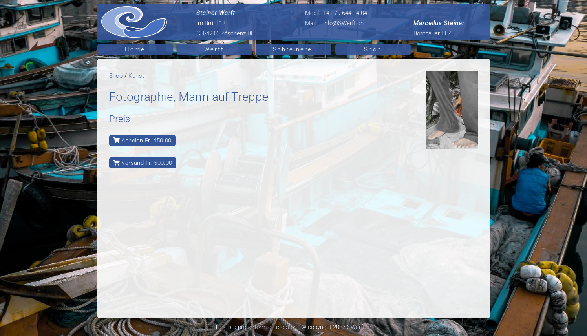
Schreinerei (294, 49)
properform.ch (256, 327)
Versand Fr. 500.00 (142, 162)
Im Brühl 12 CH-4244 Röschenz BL (225, 23)
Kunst (136, 75)
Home (135, 49)
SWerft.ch (360, 327)
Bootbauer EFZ (438, 28)
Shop (373, 49)
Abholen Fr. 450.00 (142, 140)
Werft (214, 49)
